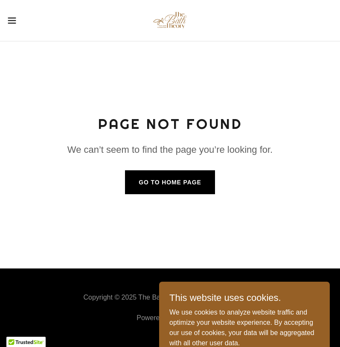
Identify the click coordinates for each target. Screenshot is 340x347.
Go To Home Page (170, 182)
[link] (170, 20)
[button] (28, 20)
